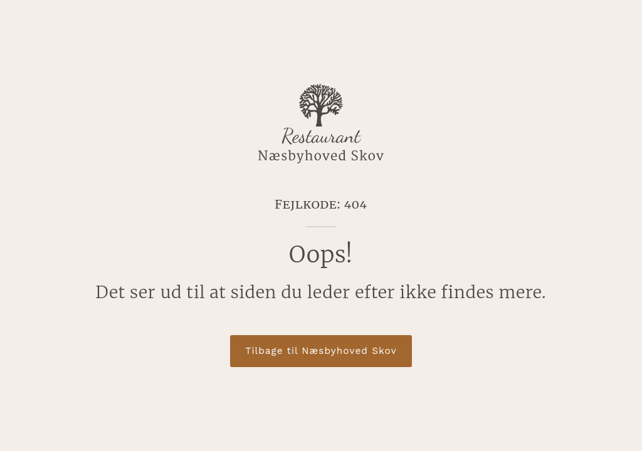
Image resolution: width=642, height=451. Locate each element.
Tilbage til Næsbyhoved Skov (320, 350)
